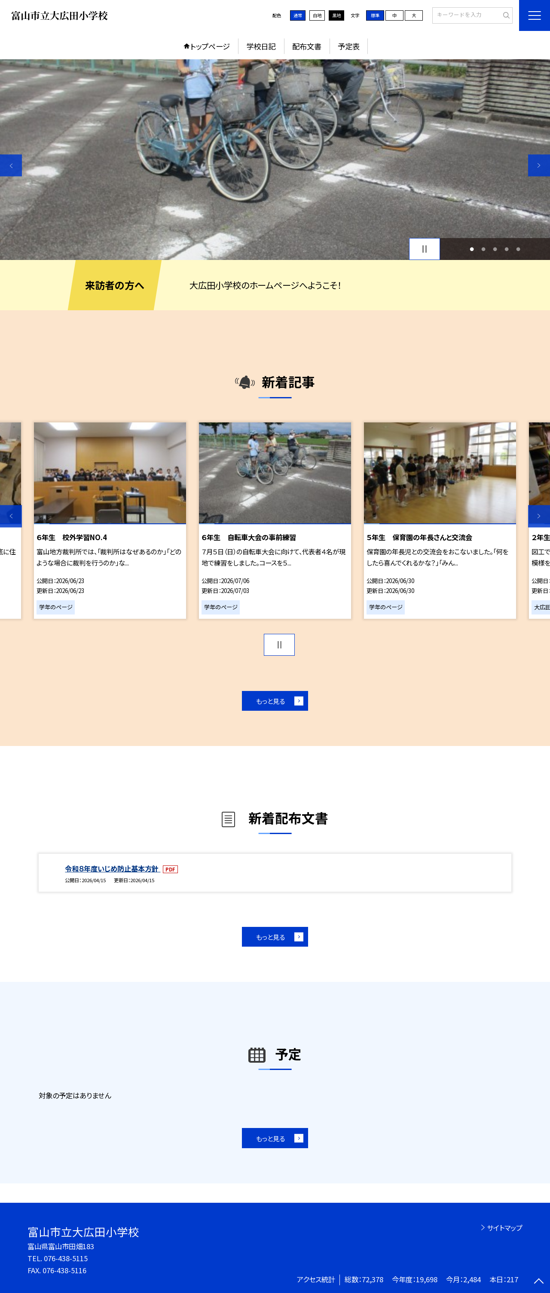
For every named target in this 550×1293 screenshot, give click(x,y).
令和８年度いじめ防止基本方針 (112, 868)
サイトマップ (504, 1228)
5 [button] (518, 249)
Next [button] (539, 165)
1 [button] (472, 249)
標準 (375, 15)
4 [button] (507, 249)
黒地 (336, 15)
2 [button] (483, 249)
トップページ (210, 46)
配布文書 (306, 46)
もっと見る (270, 701)
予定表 (349, 46)
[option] (275, 159)
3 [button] (495, 249)
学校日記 (260, 46)
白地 (317, 15)
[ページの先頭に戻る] (539, 1282)
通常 (297, 15)
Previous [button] (11, 165)
